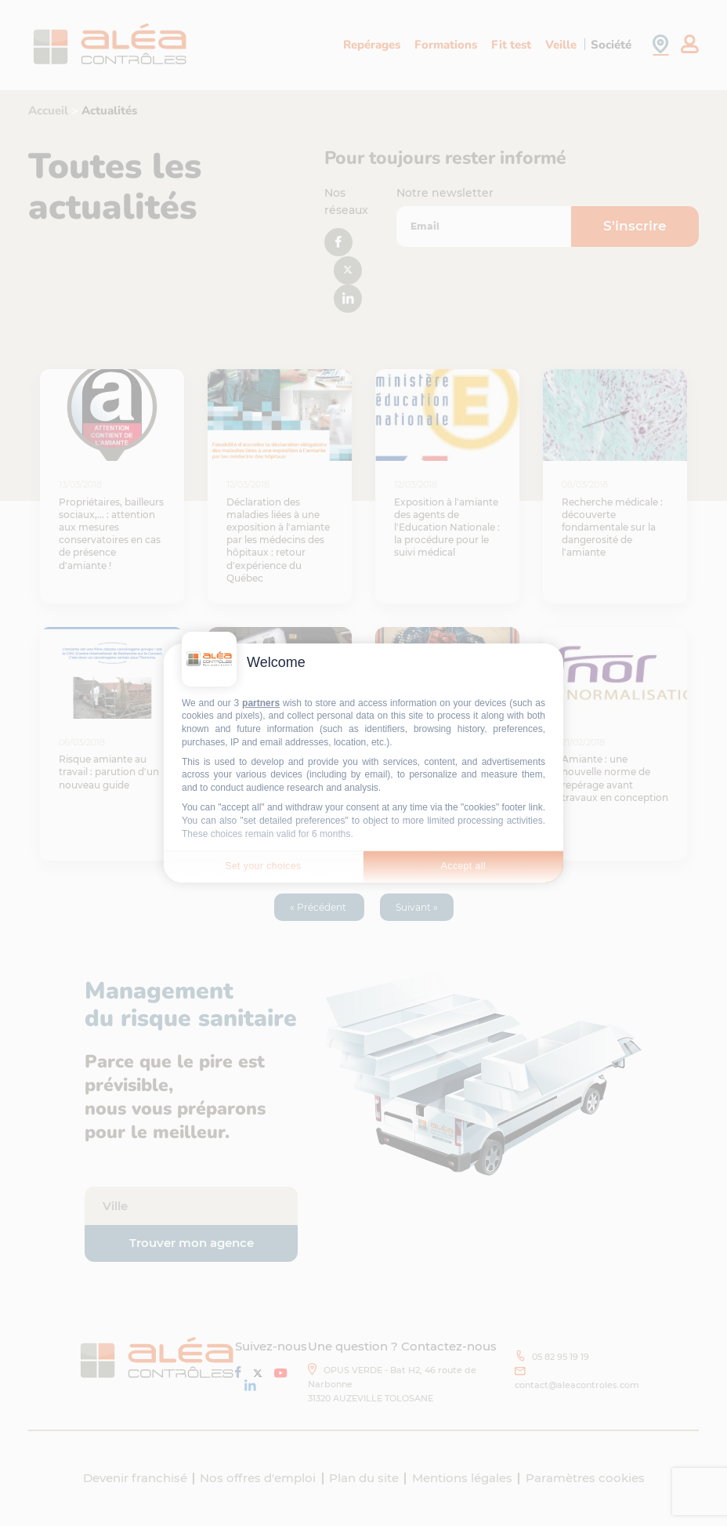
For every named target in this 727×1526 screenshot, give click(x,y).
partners (261, 703)
